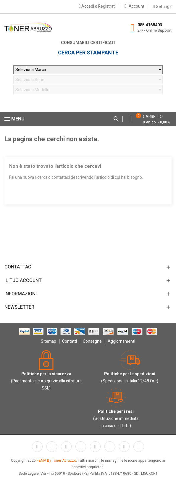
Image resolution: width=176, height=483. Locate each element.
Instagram (124, 446)
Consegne (92, 341)
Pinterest (95, 446)
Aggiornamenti (121, 341)
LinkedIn (138, 446)
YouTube (80, 446)
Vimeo (109, 446)
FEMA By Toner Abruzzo (56, 460)
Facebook (37, 446)
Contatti (69, 341)
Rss (66, 446)
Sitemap (48, 341)
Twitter (51, 446)
